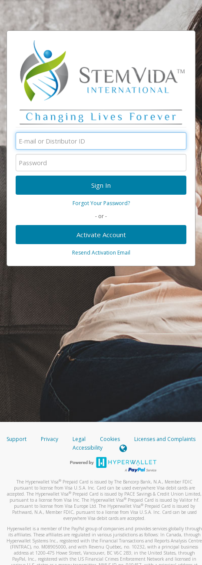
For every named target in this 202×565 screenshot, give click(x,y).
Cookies (110, 439)
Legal (79, 439)
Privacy (49, 439)
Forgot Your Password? (101, 203)
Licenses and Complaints (164, 439)
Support (16, 439)
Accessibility (88, 447)
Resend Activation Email (101, 252)
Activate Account (101, 234)
